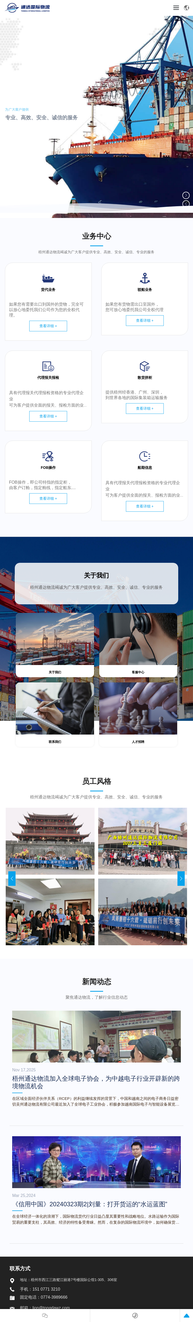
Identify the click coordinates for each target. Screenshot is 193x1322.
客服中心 (138, 672)
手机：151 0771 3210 (40, 1289)
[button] (186, 195)
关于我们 (96, 575)
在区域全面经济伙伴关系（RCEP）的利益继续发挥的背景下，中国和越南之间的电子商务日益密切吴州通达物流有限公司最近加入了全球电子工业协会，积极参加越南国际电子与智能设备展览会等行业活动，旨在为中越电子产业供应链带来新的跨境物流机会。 (95, 1104)
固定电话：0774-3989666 (43, 1297)
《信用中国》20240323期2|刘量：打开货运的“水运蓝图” (89, 1204)
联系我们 (55, 742)
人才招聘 (138, 742)
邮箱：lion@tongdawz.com (45, 1308)
